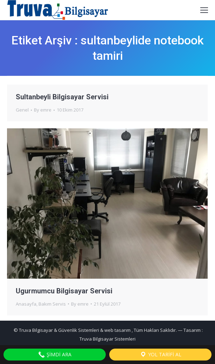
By (42, 110)
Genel (22, 110)
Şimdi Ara (54, 354)
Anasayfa (26, 304)
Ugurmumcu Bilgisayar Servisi (64, 291)
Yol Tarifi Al (160, 354)
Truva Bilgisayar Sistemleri (107, 339)
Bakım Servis (52, 304)
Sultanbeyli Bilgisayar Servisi (62, 97)
